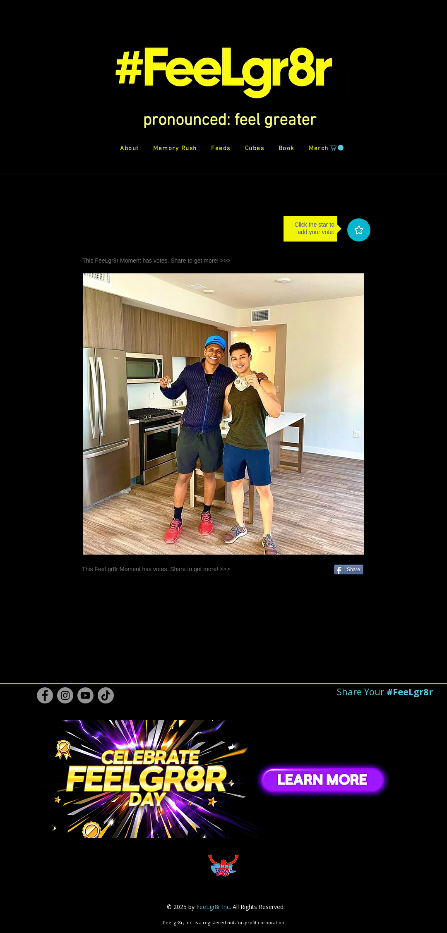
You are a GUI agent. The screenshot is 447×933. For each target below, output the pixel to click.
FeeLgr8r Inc (213, 907)
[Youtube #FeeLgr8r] (85, 695)
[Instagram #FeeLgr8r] (65, 695)
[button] (229, 121)
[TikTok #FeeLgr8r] (106, 695)
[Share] (348, 569)
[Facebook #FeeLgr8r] (45, 695)
